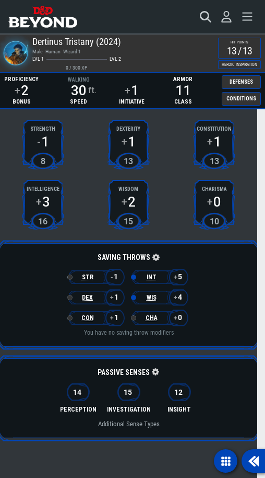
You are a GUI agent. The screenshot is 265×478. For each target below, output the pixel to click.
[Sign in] (226, 16)
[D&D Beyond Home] (42, 17)
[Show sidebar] (253, 461)
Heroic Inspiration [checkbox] (239, 64)
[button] (155, 258)
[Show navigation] (225, 461)
